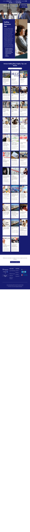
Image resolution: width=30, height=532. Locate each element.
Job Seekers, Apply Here (9, 48)
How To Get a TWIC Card (15, 228)
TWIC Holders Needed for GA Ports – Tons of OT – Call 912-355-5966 (15, 214)
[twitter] (17, 6)
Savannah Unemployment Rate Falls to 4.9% (6, 245)
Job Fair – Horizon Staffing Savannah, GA (6, 228)
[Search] (15, 68)
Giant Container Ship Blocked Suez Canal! (6, 95)
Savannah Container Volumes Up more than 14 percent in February (6, 80)
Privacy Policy (20, 286)
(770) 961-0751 (9, 1)
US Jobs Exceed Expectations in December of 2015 (14, 245)
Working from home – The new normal (6, 194)
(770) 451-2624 (18, 1)
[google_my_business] (16, 6)
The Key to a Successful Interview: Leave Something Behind (23, 127)
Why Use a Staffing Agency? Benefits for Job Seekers (6, 176)
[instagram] (13, 6)
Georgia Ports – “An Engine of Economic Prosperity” (15, 195)
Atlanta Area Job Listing (9, 52)
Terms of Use (17, 286)
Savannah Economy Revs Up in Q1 (23, 213)
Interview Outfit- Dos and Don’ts (23, 160)
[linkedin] (15, 6)
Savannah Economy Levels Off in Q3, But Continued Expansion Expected (23, 229)
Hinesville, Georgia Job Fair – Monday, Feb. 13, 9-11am (6, 213)
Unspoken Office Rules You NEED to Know (15, 110)
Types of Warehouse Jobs (15, 95)
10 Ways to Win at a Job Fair (23, 143)
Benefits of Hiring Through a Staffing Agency (6, 110)
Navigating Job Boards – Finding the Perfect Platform (15, 143)
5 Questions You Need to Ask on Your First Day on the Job (6, 126)
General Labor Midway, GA (14, 79)
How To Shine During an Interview (23, 95)
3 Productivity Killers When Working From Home (23, 110)
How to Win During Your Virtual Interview (23, 176)
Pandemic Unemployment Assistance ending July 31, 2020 (6, 144)
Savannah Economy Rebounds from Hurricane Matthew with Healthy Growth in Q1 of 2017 (23, 196)
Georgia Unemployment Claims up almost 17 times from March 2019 (15, 177)
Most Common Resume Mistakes (14, 160)
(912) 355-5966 (18, 2)
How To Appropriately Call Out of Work (6, 160)
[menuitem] (4, 10)
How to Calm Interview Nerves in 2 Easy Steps (15, 126)
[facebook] (12, 6)
